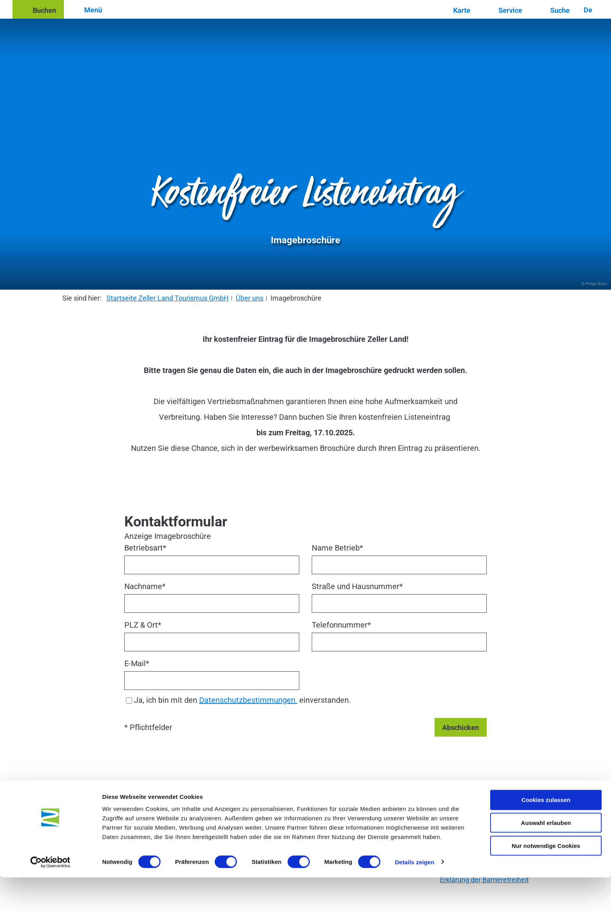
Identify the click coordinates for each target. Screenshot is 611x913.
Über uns (249, 298)
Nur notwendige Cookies (546, 881)
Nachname (145, 586)
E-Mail (136, 663)
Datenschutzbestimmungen (248, 700)
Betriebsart (145, 547)
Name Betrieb (337, 547)
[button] (38, 9)
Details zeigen (414, 897)
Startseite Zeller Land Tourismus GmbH (167, 298)
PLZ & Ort (142, 625)
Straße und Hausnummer (357, 586)
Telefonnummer (341, 625)
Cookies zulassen (545, 835)
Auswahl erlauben (546, 858)
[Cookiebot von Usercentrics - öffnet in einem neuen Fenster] (50, 898)
